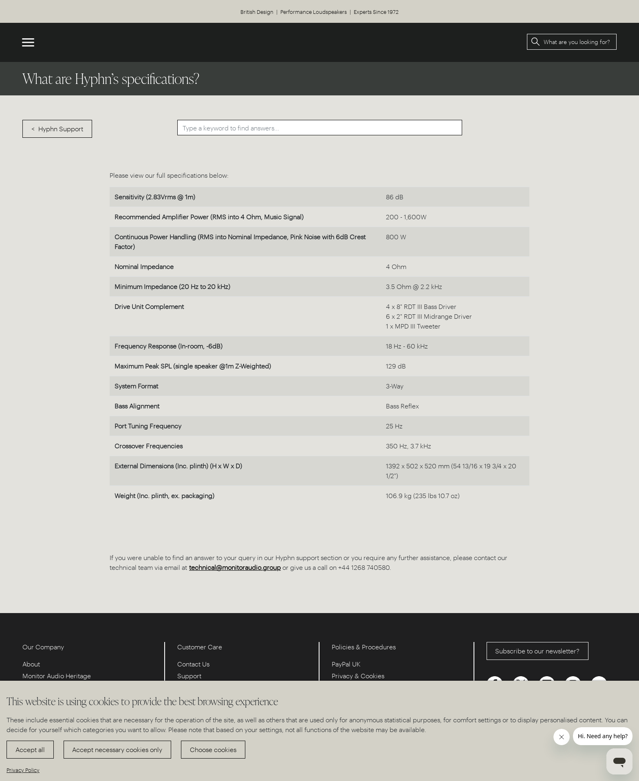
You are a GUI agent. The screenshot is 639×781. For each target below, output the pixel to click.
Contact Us (193, 664)
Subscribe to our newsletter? (537, 651)
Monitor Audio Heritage (56, 676)
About (31, 664)
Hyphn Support (60, 128)
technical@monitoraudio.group (235, 567)
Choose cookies (213, 749)
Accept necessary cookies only (117, 749)
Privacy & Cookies (358, 676)
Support (189, 676)
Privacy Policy (23, 770)
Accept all (30, 749)
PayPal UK (346, 664)
